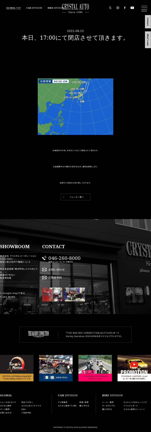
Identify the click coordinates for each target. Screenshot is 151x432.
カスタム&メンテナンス (31, 405)
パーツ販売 (5, 409)
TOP (13, 8)
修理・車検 (84, 402)
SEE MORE (9, 296)
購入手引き (84, 405)
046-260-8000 (64, 258)
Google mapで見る (14, 293)
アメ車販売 (63, 402)
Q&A (23, 409)
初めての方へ (27, 402)
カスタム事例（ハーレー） (134, 409)
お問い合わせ (56, 269)
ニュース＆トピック (8, 402)
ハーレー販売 (108, 402)
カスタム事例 (5, 405)
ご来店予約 (55, 277)
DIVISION (34, 8)
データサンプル (108, 405)
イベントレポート (131, 405)
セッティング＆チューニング (135, 402)
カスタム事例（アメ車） (67, 405)
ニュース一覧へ (77, 197)
